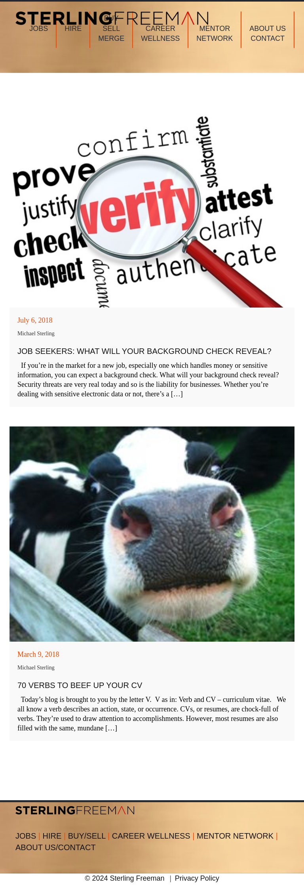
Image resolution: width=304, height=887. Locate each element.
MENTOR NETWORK (237, 836)
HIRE (55, 836)
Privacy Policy (197, 878)
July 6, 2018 (35, 320)
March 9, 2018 (38, 654)
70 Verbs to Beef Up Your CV (79, 685)
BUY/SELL (90, 836)
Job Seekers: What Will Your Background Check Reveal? (144, 351)
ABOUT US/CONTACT (55, 847)
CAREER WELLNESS (154, 836)
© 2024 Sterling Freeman (124, 878)
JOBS (29, 836)
